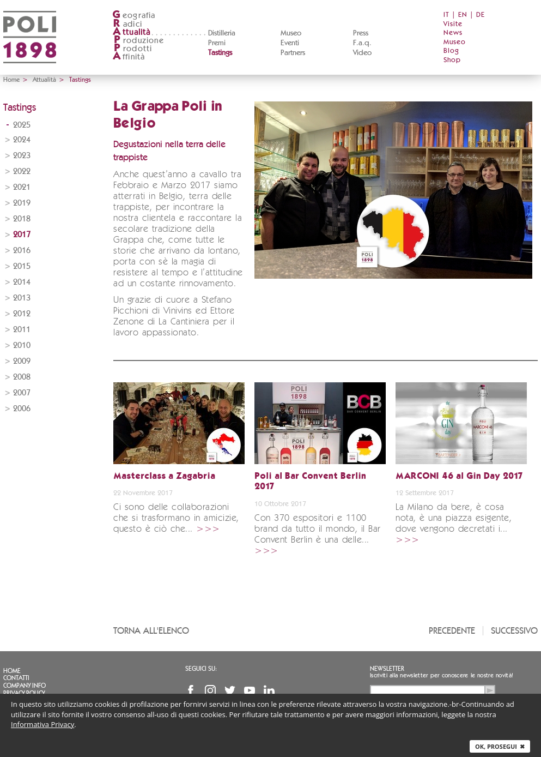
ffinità (128, 57)
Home (11, 79)
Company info (24, 685)
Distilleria (221, 33)
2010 (22, 345)
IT (446, 15)
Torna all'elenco (151, 630)
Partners (293, 53)
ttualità (131, 32)
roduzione (138, 41)
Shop (452, 60)
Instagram (210, 690)
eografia (134, 15)
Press (360, 33)
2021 (22, 187)
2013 (22, 298)
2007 (22, 393)
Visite (453, 24)
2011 (22, 330)
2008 (22, 377)
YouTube (249, 690)
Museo (291, 33)
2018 (22, 219)
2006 (22, 409)
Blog (451, 51)
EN (462, 15)
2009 (22, 361)
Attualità (44, 79)
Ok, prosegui (500, 746)
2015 (22, 266)
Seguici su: (201, 668)
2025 (22, 125)
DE (480, 15)
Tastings (220, 53)
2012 (22, 314)
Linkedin (269, 690)
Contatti (16, 678)
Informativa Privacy (42, 724)
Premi (217, 43)
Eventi (290, 43)
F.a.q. (362, 43)
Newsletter (387, 668)
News (453, 33)
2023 (22, 156)
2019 (22, 203)
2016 (22, 251)
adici (127, 24)
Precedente (452, 630)
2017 (22, 235)
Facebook (190, 690)
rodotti (132, 49)
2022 (22, 171)
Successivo (514, 630)
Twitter (229, 690)
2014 (22, 282)
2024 (22, 140)
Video (362, 53)
